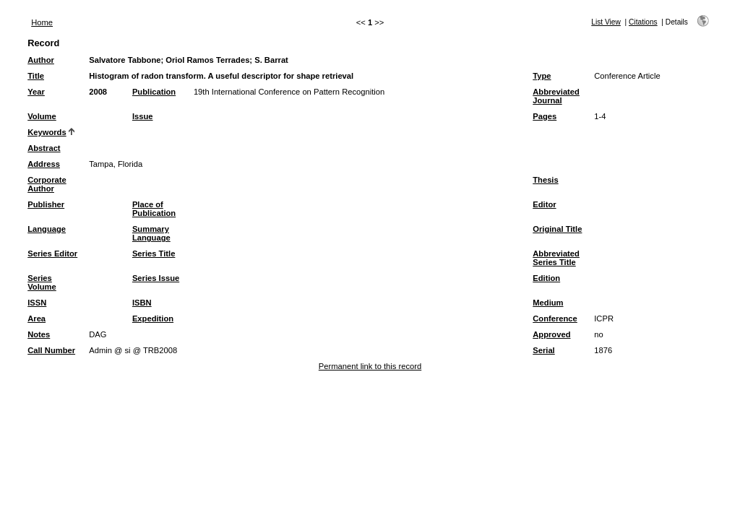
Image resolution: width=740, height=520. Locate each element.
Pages (544, 116)
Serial (543, 350)
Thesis (545, 180)
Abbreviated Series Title (556, 257)
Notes (38, 334)
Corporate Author (46, 184)
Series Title (154, 253)
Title (35, 76)
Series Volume (41, 282)
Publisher (45, 204)
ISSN (36, 302)
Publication (154, 91)
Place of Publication (154, 208)
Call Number (51, 350)
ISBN (142, 302)
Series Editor (52, 253)
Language (46, 229)
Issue (142, 116)
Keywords (46, 132)
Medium (548, 302)
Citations (643, 22)
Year (36, 91)
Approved (551, 334)
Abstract (43, 148)
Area (36, 318)
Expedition (152, 318)
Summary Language (151, 233)
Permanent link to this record (370, 366)
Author (40, 60)
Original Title (557, 229)
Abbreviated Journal (556, 96)
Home (42, 22)
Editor (544, 204)
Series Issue (155, 278)
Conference (555, 318)
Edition (546, 278)
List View (606, 22)
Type (542, 76)
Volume (41, 116)
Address (43, 164)
